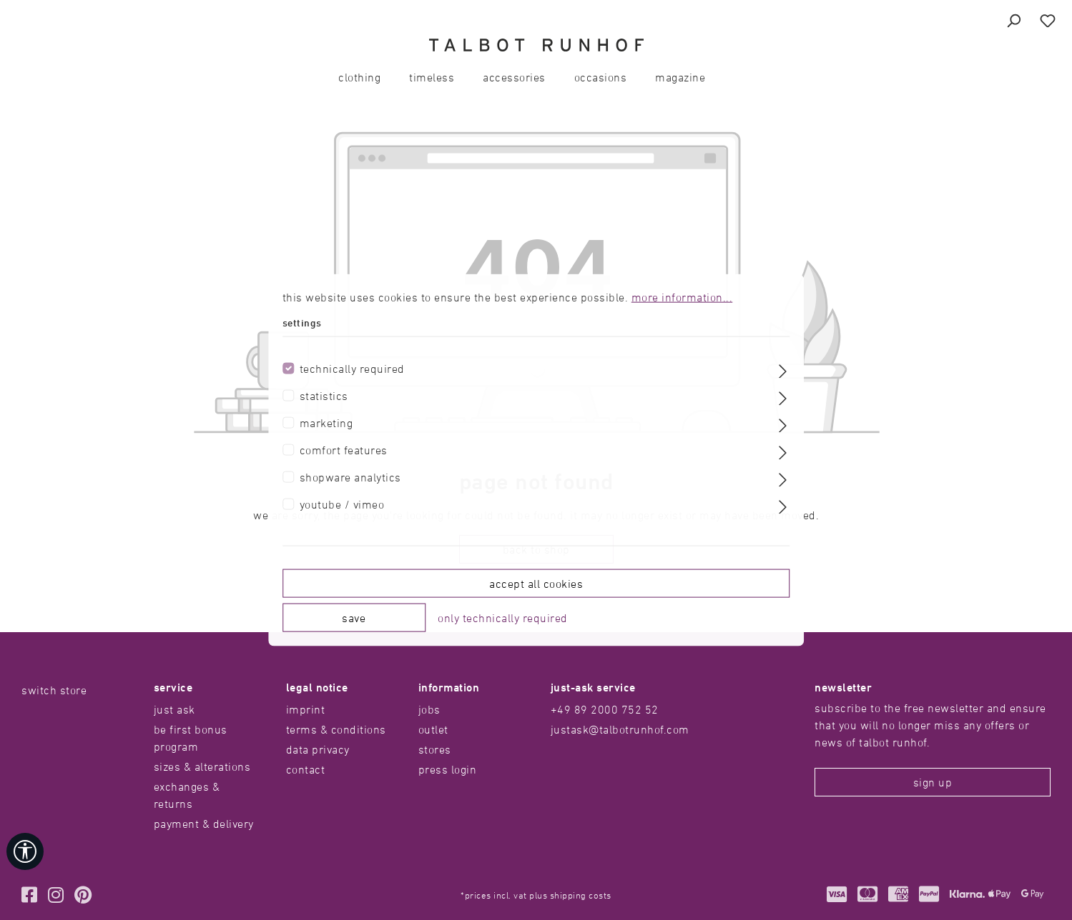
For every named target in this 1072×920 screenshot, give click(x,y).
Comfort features (344, 449)
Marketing (326, 422)
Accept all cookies (536, 582)
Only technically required (503, 617)
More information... (682, 297)
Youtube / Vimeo (342, 503)
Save (353, 617)
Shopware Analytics (350, 476)
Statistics (324, 395)
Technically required (352, 367)
